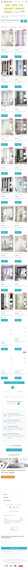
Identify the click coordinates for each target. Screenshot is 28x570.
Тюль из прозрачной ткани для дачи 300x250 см (7, 312)
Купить (4, 56)
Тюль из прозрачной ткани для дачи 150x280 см (21, 373)
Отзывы (9, 444)
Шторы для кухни (8, 8)
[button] (21, 392)
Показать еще (14, 381)
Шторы (7, 5)
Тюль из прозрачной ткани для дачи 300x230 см (7, 112)
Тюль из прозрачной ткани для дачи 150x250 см (21, 112)
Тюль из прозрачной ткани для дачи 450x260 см (7, 52)
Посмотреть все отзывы (14, 525)
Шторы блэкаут (8, 11)
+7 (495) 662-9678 (14, 510)
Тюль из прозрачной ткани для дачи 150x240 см (21, 52)
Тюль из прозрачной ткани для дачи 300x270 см (7, 82)
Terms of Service (15, 560)
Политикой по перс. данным (20, 549)
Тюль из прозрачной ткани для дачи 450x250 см (7, 257)
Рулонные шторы (19, 8)
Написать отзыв (14, 448)
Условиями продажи (7, 550)
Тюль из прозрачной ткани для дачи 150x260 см (21, 141)
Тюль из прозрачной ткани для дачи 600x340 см (21, 82)
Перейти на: (5, 390)
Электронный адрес (5, 540)
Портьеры (14, 5)
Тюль (21, 5)
